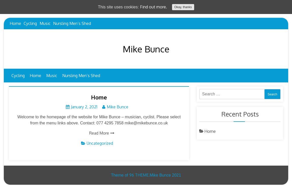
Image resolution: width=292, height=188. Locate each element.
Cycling (30, 23)
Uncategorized (100, 143)
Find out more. (153, 6)
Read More (99, 133)
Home (15, 23)
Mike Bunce (146, 48)
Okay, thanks (183, 7)
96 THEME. (139, 175)
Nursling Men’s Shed (72, 23)
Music (45, 23)
